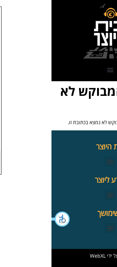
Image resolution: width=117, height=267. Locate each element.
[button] (9, 219)
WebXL (46, 255)
